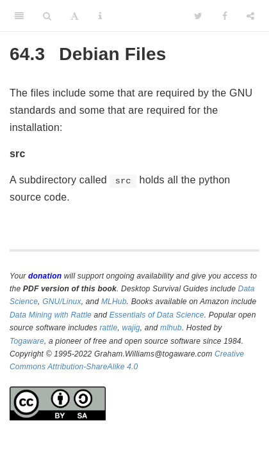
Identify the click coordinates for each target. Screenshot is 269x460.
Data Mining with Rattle (51, 314)
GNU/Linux (61, 301)
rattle (108, 327)
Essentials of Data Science (157, 314)
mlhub (171, 327)
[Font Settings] (74, 16)
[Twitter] (198, 16)
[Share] (250, 16)
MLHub (114, 301)
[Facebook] (225, 16)
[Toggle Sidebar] (19, 16)
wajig (131, 327)
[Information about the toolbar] (100, 16)
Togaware (27, 341)
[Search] (47, 16)
